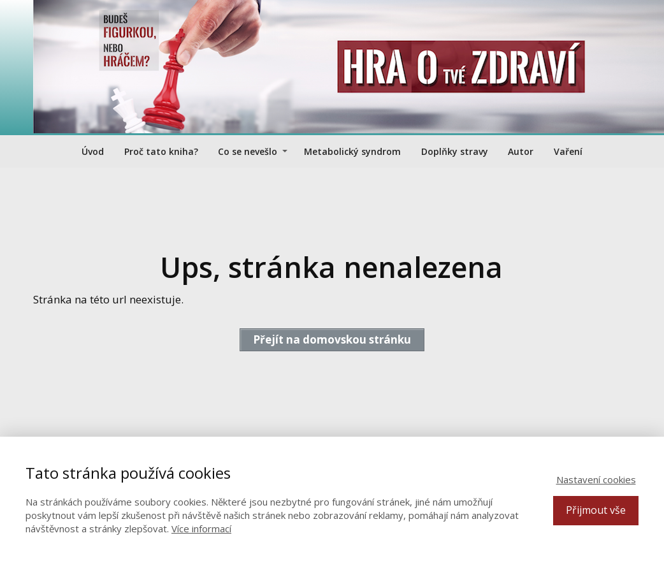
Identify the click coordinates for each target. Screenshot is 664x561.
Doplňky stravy (454, 151)
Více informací (201, 528)
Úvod (93, 151)
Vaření (568, 151)
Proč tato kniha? (161, 151)
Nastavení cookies (596, 479)
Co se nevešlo (247, 151)
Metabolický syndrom (352, 151)
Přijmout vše (596, 510)
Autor (520, 151)
